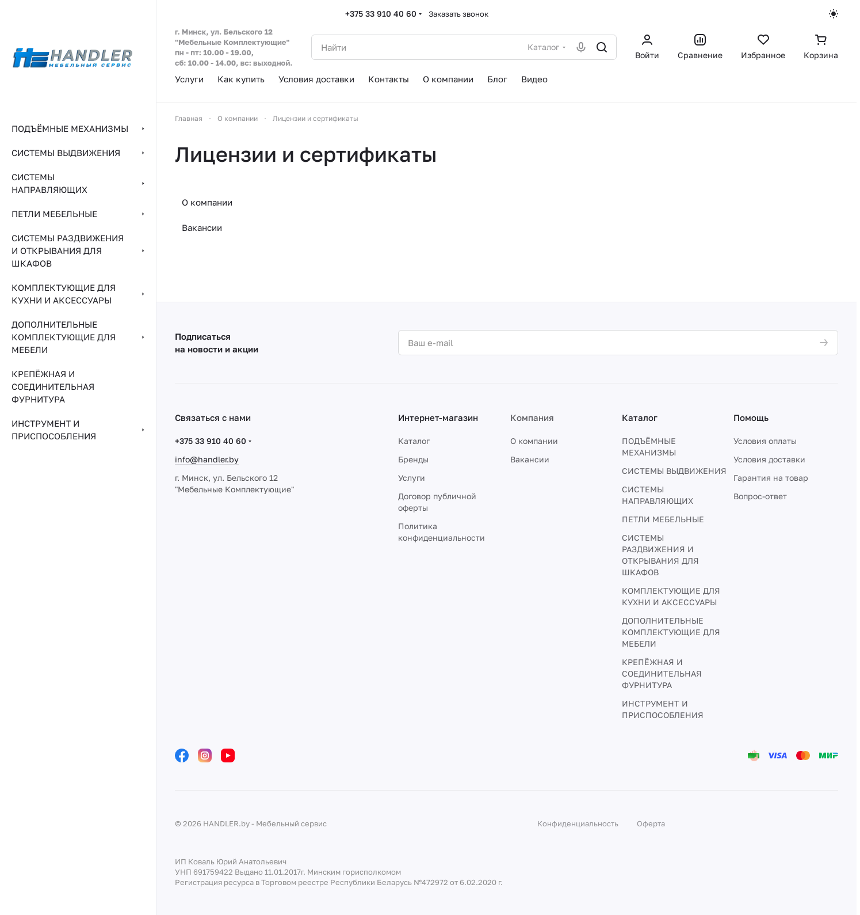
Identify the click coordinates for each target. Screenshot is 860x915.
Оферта (651, 823)
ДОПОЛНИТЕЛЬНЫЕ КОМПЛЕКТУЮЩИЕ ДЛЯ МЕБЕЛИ (671, 632)
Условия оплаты (765, 441)
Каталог (414, 441)
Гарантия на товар (770, 478)
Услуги (411, 478)
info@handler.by (207, 459)
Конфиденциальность (577, 823)
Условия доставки (769, 459)
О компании (207, 202)
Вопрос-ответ (760, 496)
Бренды (413, 459)
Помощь (751, 417)
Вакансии (202, 227)
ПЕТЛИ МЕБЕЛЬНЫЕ (663, 519)
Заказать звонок (458, 13)
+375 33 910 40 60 (380, 13)
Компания (532, 417)
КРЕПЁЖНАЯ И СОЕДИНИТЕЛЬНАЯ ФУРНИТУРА (662, 673)
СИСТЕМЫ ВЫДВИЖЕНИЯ (674, 471)
